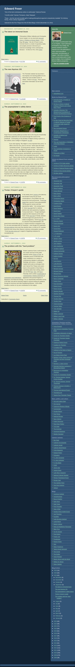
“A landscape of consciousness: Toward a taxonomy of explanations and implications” (25, 275)
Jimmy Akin (57, 468)
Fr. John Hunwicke (59, 457)
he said (30, 140)
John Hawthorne (58, 246)
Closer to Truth (37, 254)
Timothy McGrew (58, 299)
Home (25, 295)
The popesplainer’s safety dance (17, 107)
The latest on (16, 32)
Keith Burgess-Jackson (60, 519)
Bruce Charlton (58, 499)
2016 (55, 638)
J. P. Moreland (58, 233)
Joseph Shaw (57, 470)
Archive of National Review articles (63, 168)
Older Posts (44, 295)
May (57, 608)
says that (32, 216)
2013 (55, 645)
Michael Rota (57, 273)
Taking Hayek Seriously (60, 549)
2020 (55, 628)
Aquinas (56, 139)
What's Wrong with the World (62, 559)
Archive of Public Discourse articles (64, 165)
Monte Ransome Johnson (61, 276)
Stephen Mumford (59, 293)
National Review (58, 416)
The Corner (57, 551)
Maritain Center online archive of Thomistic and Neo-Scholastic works (63, 359)
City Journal (57, 404)
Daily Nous (57, 501)
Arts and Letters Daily (60, 401)
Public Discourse (58, 421)
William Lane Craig (59, 316)
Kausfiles (56, 516)
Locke (55, 146)
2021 (55, 626)
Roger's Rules (58, 541)
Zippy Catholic (58, 564)
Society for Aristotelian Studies (62, 375)
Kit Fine (56, 258)
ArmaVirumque (58, 496)
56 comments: (42, 182)
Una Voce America (59, 485)
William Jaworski (58, 313)
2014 (55, 643)
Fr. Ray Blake (57, 463)
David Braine (57, 206)
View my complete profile (61, 63)
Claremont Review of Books (61, 406)
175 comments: (41, 238)
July (57, 603)
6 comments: (42, 99)
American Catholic (59, 494)
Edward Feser (13, 8)
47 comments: (42, 61)
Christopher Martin (59, 201)
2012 (55, 648)
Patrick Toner (57, 281)
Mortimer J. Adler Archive (61, 363)
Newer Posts (5, 295)
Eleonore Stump (58, 221)
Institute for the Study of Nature (62, 350)
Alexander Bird (58, 181)
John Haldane (58, 243)
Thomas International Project (62, 390)
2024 (55, 575)
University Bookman (59, 431)
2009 (55, 655)
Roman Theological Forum (61, 478)
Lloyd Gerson (57, 261)
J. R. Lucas (57, 236)
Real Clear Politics (59, 424)
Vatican (56, 488)
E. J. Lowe (57, 218)
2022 (55, 623)
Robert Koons (57, 286)
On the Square (58, 531)
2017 (55, 636)
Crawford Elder (58, 203)
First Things (57, 414)
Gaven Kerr (57, 226)
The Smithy (57, 554)
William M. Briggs (58, 562)
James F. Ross (58, 238)
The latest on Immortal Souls (63, 587)
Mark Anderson (58, 266)
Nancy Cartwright (58, 278)
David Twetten (58, 213)
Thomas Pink (57, 296)
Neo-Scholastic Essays (60, 128)
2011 (55, 650)
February (58, 616)
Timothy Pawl (57, 301)
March (57, 613)
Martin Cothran (58, 524)
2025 (55, 573)
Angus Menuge (58, 191)
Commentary (57, 409)
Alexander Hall (58, 183)
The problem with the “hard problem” (19, 246)
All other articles (58, 173)
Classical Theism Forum (60, 342)
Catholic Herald (58, 445)
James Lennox (58, 241)
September (59, 584)
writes (26, 42)
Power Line (57, 536)
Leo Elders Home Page (60, 355)
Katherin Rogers (58, 253)
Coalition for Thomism (60, 345)
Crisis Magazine (58, 450)
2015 (55, 640)
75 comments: (42, 290)
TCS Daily (56, 426)
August (58, 601)
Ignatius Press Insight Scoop (62, 511)
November (59, 580)
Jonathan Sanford (59, 248)
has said (30, 208)
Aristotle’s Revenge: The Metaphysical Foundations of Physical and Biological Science (63, 111)
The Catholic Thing (59, 483)
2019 (55, 631)
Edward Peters (58, 453)
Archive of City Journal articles (62, 171)
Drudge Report (58, 411)
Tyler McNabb (58, 308)
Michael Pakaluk (58, 271)
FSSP (55, 465)
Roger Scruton (58, 288)
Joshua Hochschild (59, 251)
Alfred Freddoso (58, 188)
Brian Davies (57, 193)
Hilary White (57, 509)
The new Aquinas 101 (13, 69)
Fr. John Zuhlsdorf (59, 460)
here (35, 79)
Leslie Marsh (57, 521)
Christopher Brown (59, 198)
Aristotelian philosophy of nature (63, 333)
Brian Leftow (57, 196)
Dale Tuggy (57, 504)
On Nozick (56, 155)
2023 (55, 621)
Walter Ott (56, 311)
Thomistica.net (58, 392)
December (59, 577)
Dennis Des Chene (59, 216)
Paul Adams (57, 534)
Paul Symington (58, 283)
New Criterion (57, 419)
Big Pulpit (56, 440)
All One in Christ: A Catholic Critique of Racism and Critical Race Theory (62, 105)
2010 (55, 652)
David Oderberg (58, 208)
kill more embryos (9, 227)
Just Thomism (58, 514)
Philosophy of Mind (59, 153)
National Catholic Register (61, 475)
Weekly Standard (58, 434)
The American (58, 429)
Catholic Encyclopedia (60, 442)
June (57, 606)
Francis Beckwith (58, 223)
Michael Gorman (58, 268)
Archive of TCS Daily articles (62, 163)
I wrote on (36, 194)
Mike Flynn (57, 529)
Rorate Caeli (57, 480)
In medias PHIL (58, 347)
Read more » (5, 59)
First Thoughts (58, 506)
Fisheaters (57, 455)
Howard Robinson (59, 231)
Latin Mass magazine (60, 473)
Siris (55, 544)
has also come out (14, 231)
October (58, 582)
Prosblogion (57, 539)
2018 (55, 633)
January (58, 618)
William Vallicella (58, 319)
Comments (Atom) (14, 299)
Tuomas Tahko (58, 306)
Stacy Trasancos (58, 546)
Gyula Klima (57, 228)
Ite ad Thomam (58, 352)
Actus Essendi (58, 326)
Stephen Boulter (58, 291)
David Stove (57, 211)
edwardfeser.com (58, 93)
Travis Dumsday (58, 304)
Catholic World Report (60, 448)
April (57, 611)
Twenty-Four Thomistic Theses (62, 395)
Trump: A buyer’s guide (14, 190)
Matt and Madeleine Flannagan (62, 526)
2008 (55, 657)
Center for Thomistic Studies (62, 335)
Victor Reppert (58, 556)
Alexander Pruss (58, 186)
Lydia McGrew (58, 263)
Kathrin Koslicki (58, 256)
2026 (55, 570)
